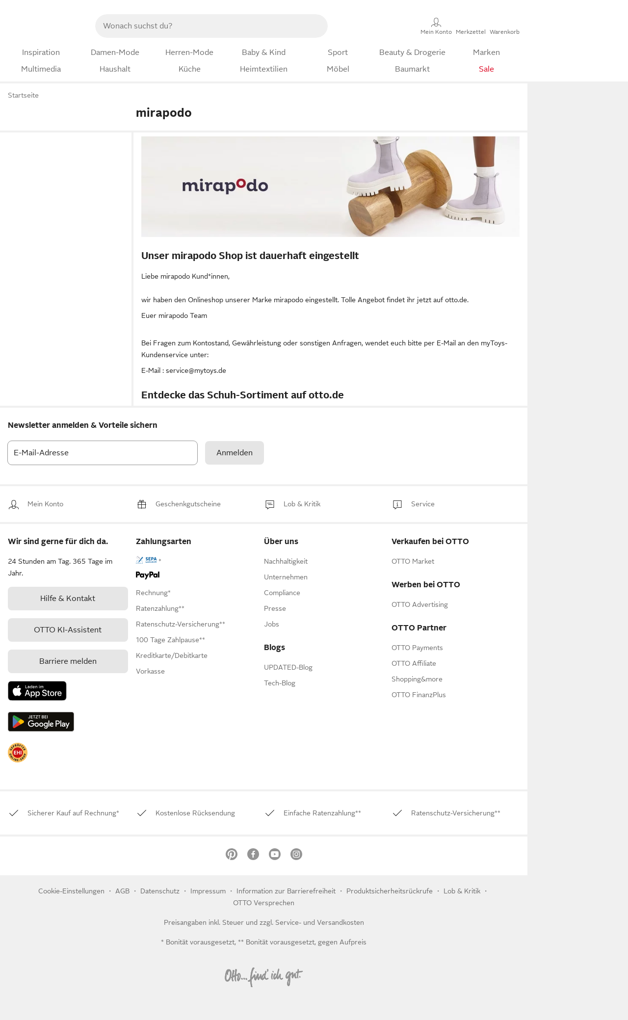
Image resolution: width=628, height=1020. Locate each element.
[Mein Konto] (436, 26)
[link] (45, 504)
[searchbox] (199, 26)
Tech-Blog (279, 683)
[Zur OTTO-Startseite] (43, 26)
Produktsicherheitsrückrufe (389, 891)
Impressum (208, 891)
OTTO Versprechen (263, 903)
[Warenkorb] (505, 26)
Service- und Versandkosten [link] (319, 922)
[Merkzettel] (471, 26)
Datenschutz (161, 891)
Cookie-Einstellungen (71, 891)
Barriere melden (68, 661)
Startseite (23, 95)
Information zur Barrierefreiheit (286, 891)
